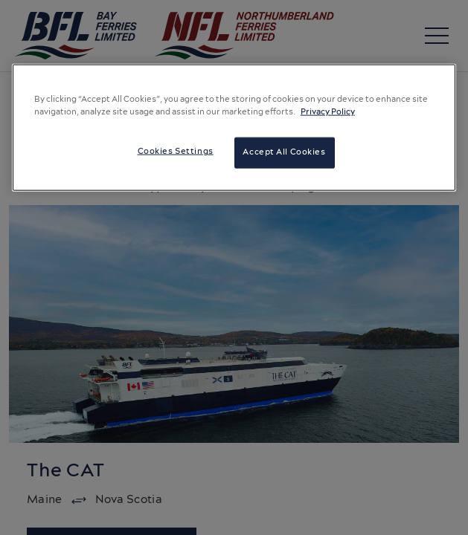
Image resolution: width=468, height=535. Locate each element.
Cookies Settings (176, 152)
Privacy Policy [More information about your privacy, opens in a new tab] (328, 112)
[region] (234, 128)
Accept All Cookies (284, 152)
